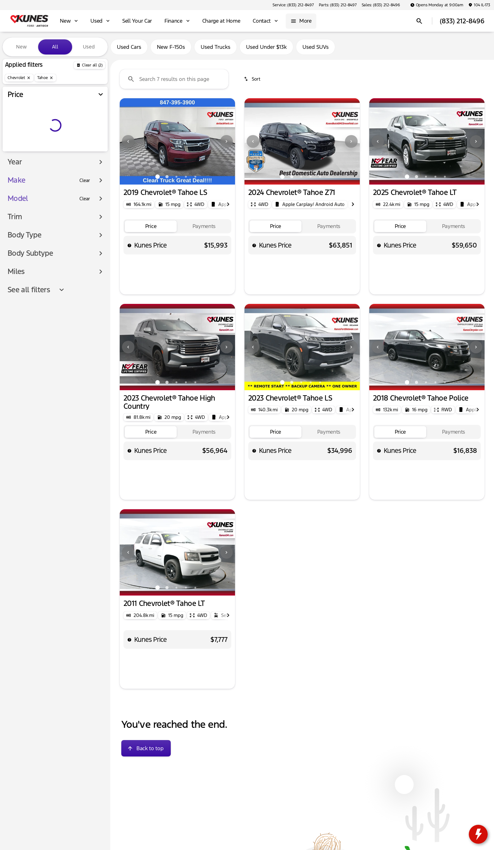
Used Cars (129, 46)
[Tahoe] (45, 78)
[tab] (151, 226)
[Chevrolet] (19, 78)
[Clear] (84, 180)
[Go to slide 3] (176, 176)
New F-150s (171, 46)
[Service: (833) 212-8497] (293, 5)
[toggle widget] (478, 834)
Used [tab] (89, 46)
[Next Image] (226, 141)
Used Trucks (215, 46)
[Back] (89, 65)
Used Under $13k (266, 46)
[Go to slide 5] (195, 176)
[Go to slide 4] (186, 176)
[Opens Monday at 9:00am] (437, 5)
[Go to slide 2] (167, 176)
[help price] (129, 245)
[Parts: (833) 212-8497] (338, 5)
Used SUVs (315, 46)
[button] (128, 141)
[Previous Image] (128, 141)
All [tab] (55, 46)
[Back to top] (146, 748)
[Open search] (419, 21)
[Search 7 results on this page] (174, 79)
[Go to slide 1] (157, 176)
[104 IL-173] (479, 5)
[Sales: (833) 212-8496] (380, 5)
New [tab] (21, 46)
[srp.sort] (252, 79)
